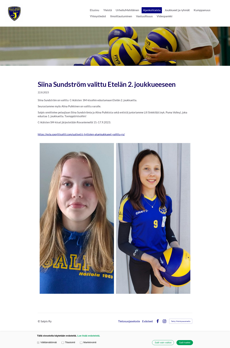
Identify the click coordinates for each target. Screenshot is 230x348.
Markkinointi (88, 342)
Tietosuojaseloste (129, 321)
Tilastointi (68, 342)
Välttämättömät (47, 342)
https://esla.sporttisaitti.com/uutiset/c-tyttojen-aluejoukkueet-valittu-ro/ (81, 134)
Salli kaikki (184, 342)
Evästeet (147, 321)
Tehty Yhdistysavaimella (180, 321)
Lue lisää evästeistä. (88, 335)
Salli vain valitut (163, 342)
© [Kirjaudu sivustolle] (39, 321)
